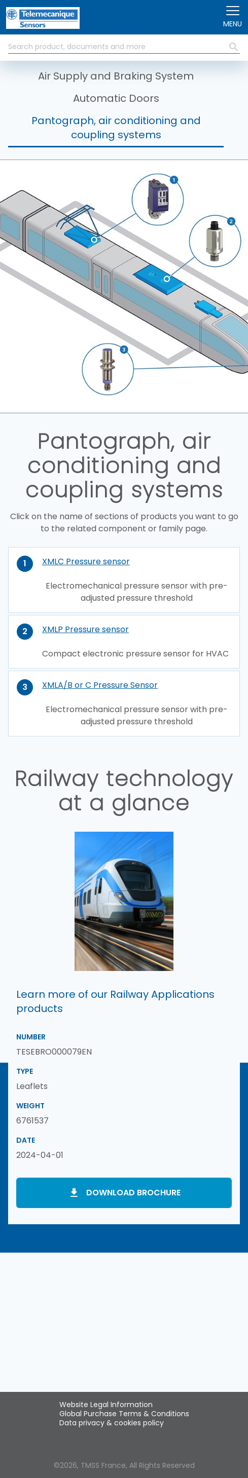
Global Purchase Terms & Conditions (124, 1414)
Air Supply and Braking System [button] (116, 76)
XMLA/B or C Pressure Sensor (100, 685)
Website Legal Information (106, 1404)
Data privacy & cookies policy (111, 1423)
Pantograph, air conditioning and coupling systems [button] (116, 127)
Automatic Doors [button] (116, 98)
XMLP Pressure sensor (85, 629)
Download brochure (133, 1192)
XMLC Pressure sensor (86, 561)
